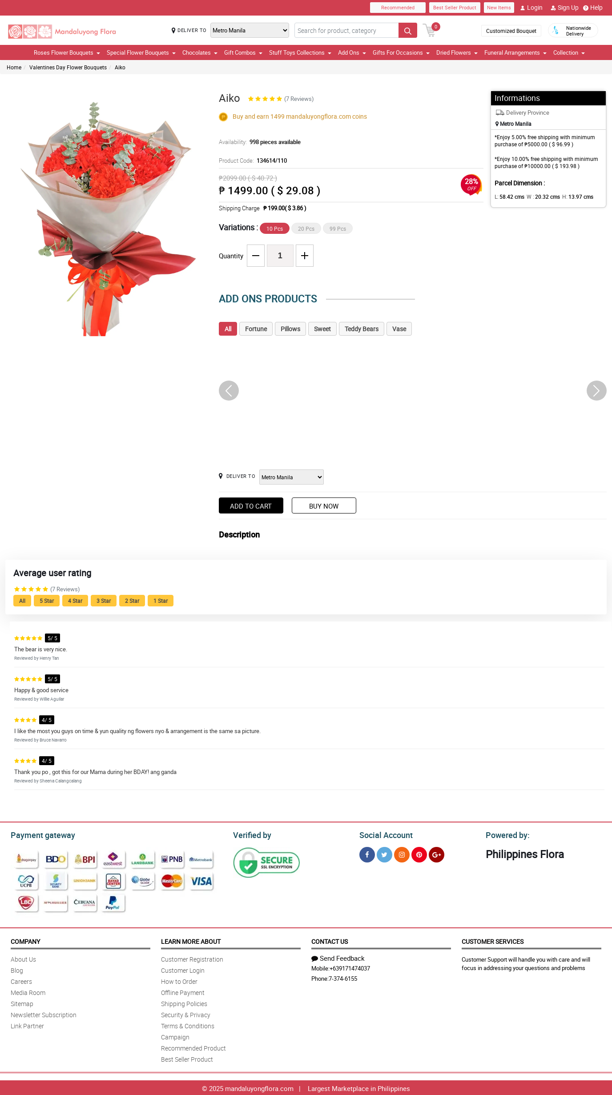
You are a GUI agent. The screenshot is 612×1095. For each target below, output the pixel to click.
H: (570, 196)
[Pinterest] (419, 853)
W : (539, 196)
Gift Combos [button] (243, 52)
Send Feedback (338, 956)
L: (508, 196)
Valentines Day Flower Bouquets (68, 67)
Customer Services (492, 940)
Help (593, 7)
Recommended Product (193, 1047)
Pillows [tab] (290, 329)
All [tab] (228, 329)
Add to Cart (251, 505)
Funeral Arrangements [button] (515, 52)
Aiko (120, 67)
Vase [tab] (399, 329)
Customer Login (183, 969)
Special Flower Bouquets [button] (141, 52)
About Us (23, 958)
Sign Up (565, 7)
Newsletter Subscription (43, 1013)
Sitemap (22, 1002)
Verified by (251, 834)
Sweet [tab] (322, 329)
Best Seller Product (454, 7)
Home (14, 67)
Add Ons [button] (352, 52)
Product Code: (251, 160)
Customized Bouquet (511, 30)
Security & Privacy (185, 1013)
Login (531, 7)
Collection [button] (569, 52)
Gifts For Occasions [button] (401, 52)
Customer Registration (192, 958)
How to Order (179, 980)
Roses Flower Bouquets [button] (67, 52)
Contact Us (329, 940)
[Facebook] (367, 853)
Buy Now (323, 505)
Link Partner (27, 1024)
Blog (17, 969)
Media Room (28, 991)
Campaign (175, 1035)
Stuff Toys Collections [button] (300, 52)
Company (25, 940)
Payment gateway (39, 834)
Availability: (257, 142)
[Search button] (408, 30)
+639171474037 (350, 967)
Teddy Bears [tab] (361, 329)
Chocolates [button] (199, 52)
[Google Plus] (436, 853)
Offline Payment (183, 991)
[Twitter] (384, 853)
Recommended (398, 7)
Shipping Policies (184, 1002)
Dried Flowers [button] (457, 52)
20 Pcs (306, 228)
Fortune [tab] (256, 329)
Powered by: (506, 834)
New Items (499, 7)
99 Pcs (338, 228)
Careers (21, 980)
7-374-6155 (343, 977)
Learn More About (191, 940)
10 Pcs (274, 228)
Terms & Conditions (187, 1024)
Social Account (383, 834)
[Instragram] (402, 853)
